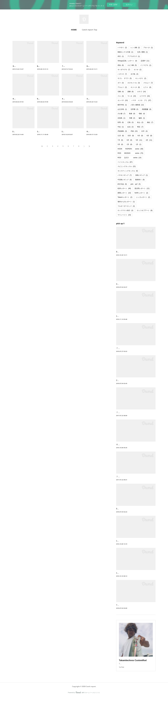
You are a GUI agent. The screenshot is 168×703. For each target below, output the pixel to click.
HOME (74, 29)
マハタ (131, 96)
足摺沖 (145, 61)
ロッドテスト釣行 (125, 210)
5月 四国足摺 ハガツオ (126, 512)
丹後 (134, 131)
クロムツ (148, 83)
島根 (132, 114)
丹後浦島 (122, 131)
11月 (121, 136)
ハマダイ (122, 47)
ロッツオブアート (145, 210)
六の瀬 (121, 114)
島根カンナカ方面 (125, 52)
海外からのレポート (126, 202)
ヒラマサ (145, 96)
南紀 (150, 122)
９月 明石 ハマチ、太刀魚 (96, 137)
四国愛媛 (146, 109)
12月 (144, 131)
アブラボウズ (133, 56)
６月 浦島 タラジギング (127, 448)
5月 (139, 140)
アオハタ (148, 47)
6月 (129, 140)
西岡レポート (124, 193)
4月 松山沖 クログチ (126, 284)
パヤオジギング (125, 175)
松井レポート (124, 188)
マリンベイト (124, 215)
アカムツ (122, 87)
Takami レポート (125, 197)
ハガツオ (122, 74)
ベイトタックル (125, 162)
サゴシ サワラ (125, 78)
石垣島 (121, 118)
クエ (121, 96)
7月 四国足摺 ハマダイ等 (127, 608)
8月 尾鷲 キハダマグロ (46, 66)
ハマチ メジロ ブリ (141, 100)
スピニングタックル (127, 166)
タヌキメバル (133, 83)
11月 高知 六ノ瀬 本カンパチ (128, 316)
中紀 (121, 127)
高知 (121, 65)
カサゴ (141, 92)
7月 (120, 140)
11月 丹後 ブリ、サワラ (46, 137)
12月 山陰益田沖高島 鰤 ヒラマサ (130, 544)
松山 (140, 122)
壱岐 (142, 114)
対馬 (121, 122)
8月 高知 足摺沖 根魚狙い (126, 252)
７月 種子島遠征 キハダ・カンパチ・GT (134, 416)
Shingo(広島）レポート (127, 61)
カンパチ (123, 100)
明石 (140, 127)
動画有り (140, 180)
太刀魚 (134, 74)
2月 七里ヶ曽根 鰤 (125, 383)
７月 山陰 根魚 (123, 480)
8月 (149, 136)
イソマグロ (145, 65)
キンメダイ (140, 78)
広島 (130, 122)
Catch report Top (89, 29)
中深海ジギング (125, 180)
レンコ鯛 (135, 47)
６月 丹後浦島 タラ (94, 66)
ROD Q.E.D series (129, 158)
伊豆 (121, 56)
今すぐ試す (113, 5)
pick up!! (136, 184)
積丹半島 (122, 105)
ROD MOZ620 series (130, 153)
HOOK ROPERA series (130, 149)
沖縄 (132, 118)
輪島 (142, 118)
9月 (140, 136)
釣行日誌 (122, 184)
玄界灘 (134, 109)
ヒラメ (147, 87)
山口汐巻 (122, 109)
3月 (120, 144)
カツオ (137, 69)
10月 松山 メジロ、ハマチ (72, 137)
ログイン (129, 5)
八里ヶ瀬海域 (137, 105)
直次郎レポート (142, 188)
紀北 (130, 127)
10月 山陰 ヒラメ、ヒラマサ (129, 576)
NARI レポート (141, 193)
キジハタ (135, 87)
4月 (149, 140)
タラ (121, 83)
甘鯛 (121, 92)
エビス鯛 (132, 65)
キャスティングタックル (128, 171)
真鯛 (130, 92)
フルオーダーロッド (126, 206)
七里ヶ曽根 (142, 52)
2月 (129, 144)
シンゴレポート (143, 197)
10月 (131, 136)
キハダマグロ (124, 69)
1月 (138, 144)
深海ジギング (141, 175)
